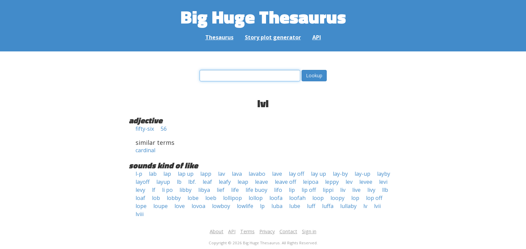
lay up (318, 173)
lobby (174, 198)
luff (311, 206)
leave (261, 181)
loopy (337, 198)
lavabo (257, 173)
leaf (207, 181)
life (235, 190)
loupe (160, 206)
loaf (140, 198)
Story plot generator (273, 37)
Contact (288, 231)
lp (262, 206)
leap (243, 181)
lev (349, 181)
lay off (296, 173)
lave (277, 173)
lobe (193, 198)
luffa (327, 206)
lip (292, 190)
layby (383, 173)
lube (294, 206)
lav (221, 173)
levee (365, 181)
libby (185, 190)
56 (164, 128)
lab (153, 173)
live (356, 190)
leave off (285, 181)
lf (153, 190)
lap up (186, 173)
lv (365, 206)
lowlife (245, 206)
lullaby (348, 206)
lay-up (362, 173)
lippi (328, 190)
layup (163, 181)
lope (141, 206)
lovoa (198, 206)
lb (179, 181)
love (179, 206)
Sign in (309, 231)
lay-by (340, 173)
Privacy (267, 231)
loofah (297, 198)
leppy (332, 181)
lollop (256, 198)
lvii (377, 206)
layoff (143, 181)
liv (343, 190)
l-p (139, 173)
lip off (309, 190)
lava (237, 173)
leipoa (310, 181)
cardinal (145, 150)
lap (167, 173)
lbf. (192, 181)
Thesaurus (219, 37)
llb (385, 190)
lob (156, 198)
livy (371, 190)
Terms (247, 231)
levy (140, 190)
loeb (210, 198)
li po (167, 190)
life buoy (256, 190)
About (216, 231)
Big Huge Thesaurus (263, 17)
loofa (275, 198)
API (316, 37)
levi (383, 181)
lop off (374, 198)
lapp (205, 173)
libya (204, 190)
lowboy (221, 206)
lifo (278, 190)
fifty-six (145, 128)
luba (276, 206)
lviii (140, 214)
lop (355, 198)
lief (220, 190)
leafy (225, 181)
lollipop (232, 198)
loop (318, 198)
